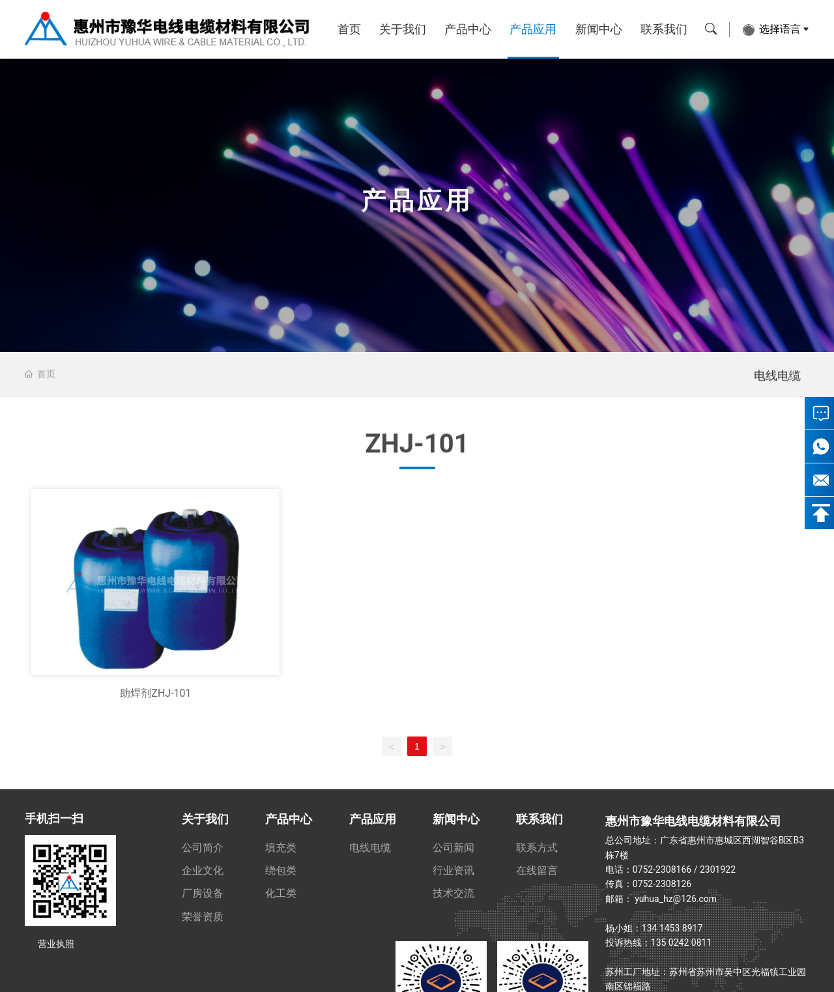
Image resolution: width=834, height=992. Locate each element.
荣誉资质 (202, 917)
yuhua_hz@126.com (676, 899)
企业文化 (202, 870)
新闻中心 (598, 29)
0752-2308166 (662, 869)
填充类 (280, 847)
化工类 (280, 893)
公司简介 (202, 847)
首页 (349, 29)
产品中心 (467, 29)
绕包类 (280, 870)
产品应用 (533, 29)
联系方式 (537, 847)
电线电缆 (777, 386)
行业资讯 (453, 870)
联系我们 (663, 29)
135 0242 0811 (681, 942)
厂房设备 (202, 893)
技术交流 (453, 893)
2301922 (718, 869)
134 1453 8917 (672, 928)
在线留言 (537, 870)
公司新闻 (453, 847)
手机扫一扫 (54, 818)
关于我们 (402, 29)
